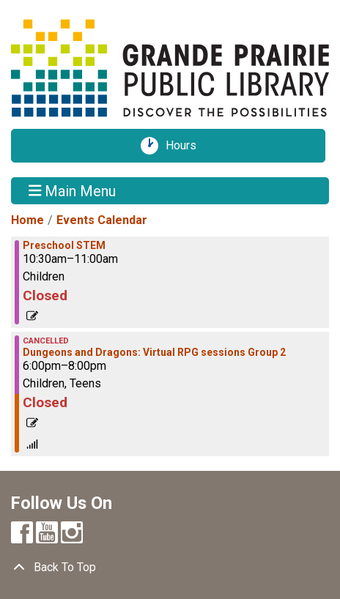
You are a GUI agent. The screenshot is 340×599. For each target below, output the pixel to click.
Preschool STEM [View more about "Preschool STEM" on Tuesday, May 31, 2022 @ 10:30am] (64, 245)
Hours (186, 146)
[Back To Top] (170, 567)
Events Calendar (101, 220)
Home (27, 220)
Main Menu (73, 190)
